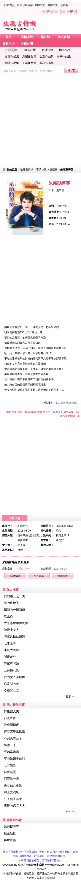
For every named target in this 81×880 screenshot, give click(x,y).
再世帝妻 (10, 840)
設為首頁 (9, 5)
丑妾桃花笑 (11, 670)
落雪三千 (10, 745)
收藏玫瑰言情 (25, 5)
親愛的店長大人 (14, 805)
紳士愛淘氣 (11, 792)
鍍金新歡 (10, 833)
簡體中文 (53, 5)
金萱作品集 (47, 56)
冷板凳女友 (11, 690)
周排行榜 (64, 50)
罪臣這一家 (11, 778)
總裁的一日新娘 (14, 609)
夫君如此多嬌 (13, 785)
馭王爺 (8, 616)
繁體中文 (40, 5)
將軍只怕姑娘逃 (14, 636)
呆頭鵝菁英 (11, 826)
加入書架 (39, 576)
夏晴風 (53, 169)
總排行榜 (30, 50)
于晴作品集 (29, 63)
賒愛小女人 (11, 630)
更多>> (70, 696)
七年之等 (10, 643)
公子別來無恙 (13, 799)
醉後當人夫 (11, 711)
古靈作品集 (12, 56)
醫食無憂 (10, 772)
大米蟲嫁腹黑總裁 (16, 623)
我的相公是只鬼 (14, 596)
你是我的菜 (11, 683)
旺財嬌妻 (10, 765)
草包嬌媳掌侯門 (14, 758)
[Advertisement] (40, 120)
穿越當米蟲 (11, 751)
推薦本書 (62, 576)
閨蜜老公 (10, 656)
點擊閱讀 (15, 576)
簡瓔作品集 (12, 63)
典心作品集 (47, 63)
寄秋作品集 (64, 56)
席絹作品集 (29, 56)
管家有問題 (11, 663)
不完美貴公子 (13, 738)
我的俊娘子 (11, 603)
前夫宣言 (10, 718)
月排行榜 (47, 50)
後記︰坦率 (23, 568)
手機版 (64, 5)
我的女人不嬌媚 (14, 677)
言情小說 (41, 169)
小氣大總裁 (11, 650)
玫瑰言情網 (26, 169)
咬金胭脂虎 (11, 725)
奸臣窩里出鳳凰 (14, 731)
